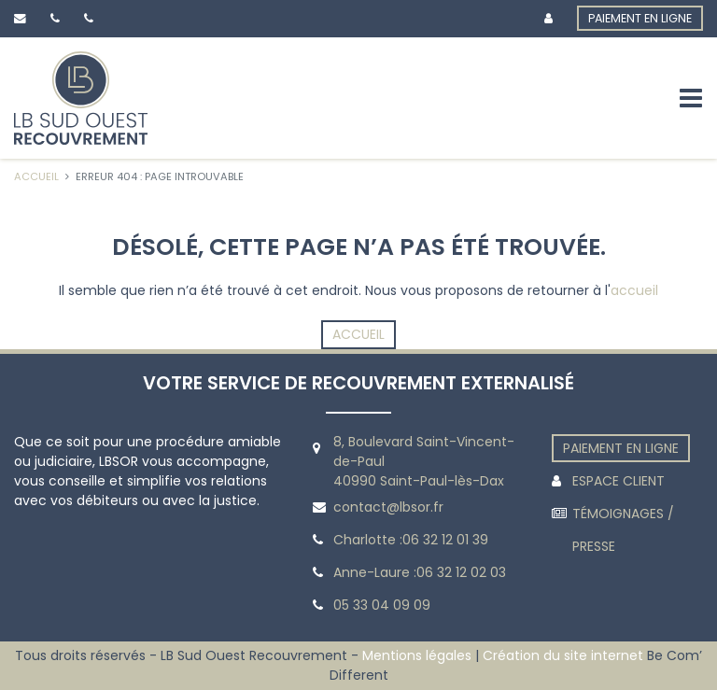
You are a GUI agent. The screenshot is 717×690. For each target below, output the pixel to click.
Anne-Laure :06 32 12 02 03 (419, 572)
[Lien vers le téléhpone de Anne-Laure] (92, 18)
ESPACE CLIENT (618, 481)
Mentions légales (416, 655)
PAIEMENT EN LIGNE (640, 18)
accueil (634, 290)
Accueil (358, 334)
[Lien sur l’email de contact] (24, 18)
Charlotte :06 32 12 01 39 (410, 539)
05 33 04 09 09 (381, 605)
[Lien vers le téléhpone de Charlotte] (58, 18)
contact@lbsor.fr (388, 507)
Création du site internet (563, 655)
